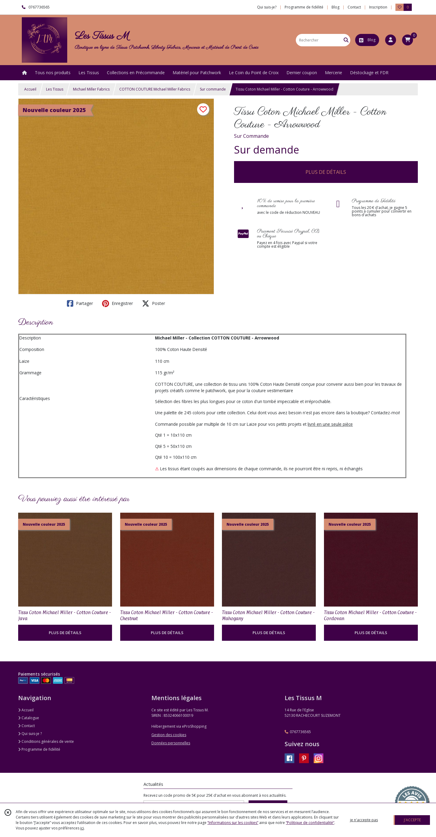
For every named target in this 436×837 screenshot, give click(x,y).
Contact (354, 7)
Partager (80, 303)
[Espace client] (390, 40)
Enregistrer (117, 303)
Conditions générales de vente (46, 741)
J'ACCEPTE (412, 819)
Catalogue (28, 717)
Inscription (378, 7)
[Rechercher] (346, 40)
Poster (153, 303)
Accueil (30, 89)
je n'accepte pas (364, 819)
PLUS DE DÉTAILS (326, 172)
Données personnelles (170, 743)
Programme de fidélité (39, 749)
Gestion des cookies (168, 734)
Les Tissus (54, 89)
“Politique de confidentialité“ (310, 822)
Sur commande (213, 89)
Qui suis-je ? (30, 733)
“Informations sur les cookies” (232, 822)
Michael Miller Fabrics (91, 89)
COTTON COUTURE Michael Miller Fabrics (154, 89)
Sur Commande (251, 136)
